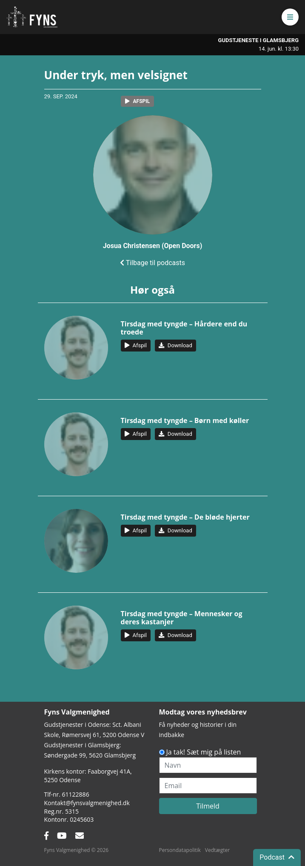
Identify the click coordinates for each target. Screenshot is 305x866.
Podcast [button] (276, 857)
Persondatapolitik (180, 850)
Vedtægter (217, 850)
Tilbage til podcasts (152, 263)
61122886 (75, 794)
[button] (290, 17)
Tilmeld (207, 806)
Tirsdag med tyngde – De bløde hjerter (185, 517)
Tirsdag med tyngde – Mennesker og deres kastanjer (181, 617)
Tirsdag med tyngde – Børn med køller (185, 420)
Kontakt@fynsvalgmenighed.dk (87, 803)
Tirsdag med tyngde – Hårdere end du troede (184, 328)
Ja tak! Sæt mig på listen (203, 752)
